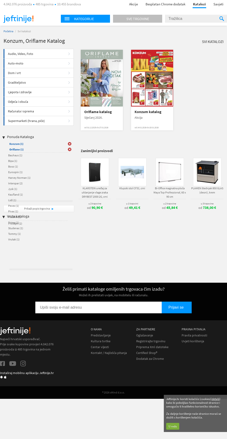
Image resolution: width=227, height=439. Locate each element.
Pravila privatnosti (194, 335)
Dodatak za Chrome (150, 359)
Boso (13, 166)
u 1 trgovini (132, 203)
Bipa (12, 161)
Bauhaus (15, 155)
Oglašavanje (144, 335)
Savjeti (218, 4)
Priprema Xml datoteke (152, 347)
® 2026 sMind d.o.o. (113, 392)
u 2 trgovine (94, 203)
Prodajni (15, 223)
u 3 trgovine (207, 203)
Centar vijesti (100, 347)
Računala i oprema (21, 111)
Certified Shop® (146, 353)
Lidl (12, 200)
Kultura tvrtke (100, 341)
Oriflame (16, 149)
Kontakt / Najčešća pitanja (109, 353)
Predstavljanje (101, 335)
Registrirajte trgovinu (150, 341)
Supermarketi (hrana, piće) (26, 121)
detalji (216, 399)
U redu (172, 426)
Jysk (12, 189)
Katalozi (199, 4)
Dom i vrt (14, 73)
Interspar (15, 183)
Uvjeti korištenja (193, 341)
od (95, 208)
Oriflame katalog (98, 112)
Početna (8, 31)
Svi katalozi (212, 41)
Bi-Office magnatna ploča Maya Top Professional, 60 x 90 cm (170, 192)
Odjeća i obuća (18, 102)
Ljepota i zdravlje (20, 92)
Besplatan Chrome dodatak (165, 4)
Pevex (13, 205)
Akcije (133, 4)
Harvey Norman (19, 177)
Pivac (13, 211)
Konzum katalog (148, 112)
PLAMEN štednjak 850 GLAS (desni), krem (207, 190)
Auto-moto (15, 63)
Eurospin (15, 172)
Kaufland (15, 194)
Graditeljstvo (17, 82)
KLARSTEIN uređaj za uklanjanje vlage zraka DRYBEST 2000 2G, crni (95, 192)
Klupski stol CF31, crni (132, 188)
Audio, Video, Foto (20, 54)
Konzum (16, 144)
